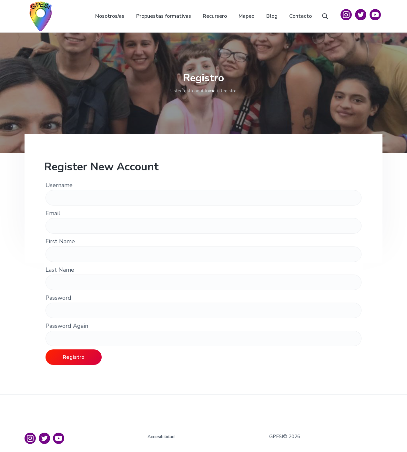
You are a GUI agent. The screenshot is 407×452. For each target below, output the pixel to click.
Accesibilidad (161, 437)
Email (53, 213)
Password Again (67, 326)
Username (59, 185)
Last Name (60, 270)
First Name (60, 241)
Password (58, 298)
